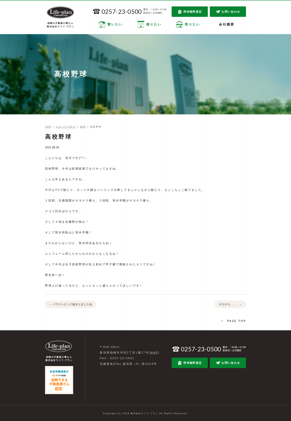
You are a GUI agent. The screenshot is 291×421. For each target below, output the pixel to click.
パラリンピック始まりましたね (70, 304)
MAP (154, 352)
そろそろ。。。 (230, 304)
